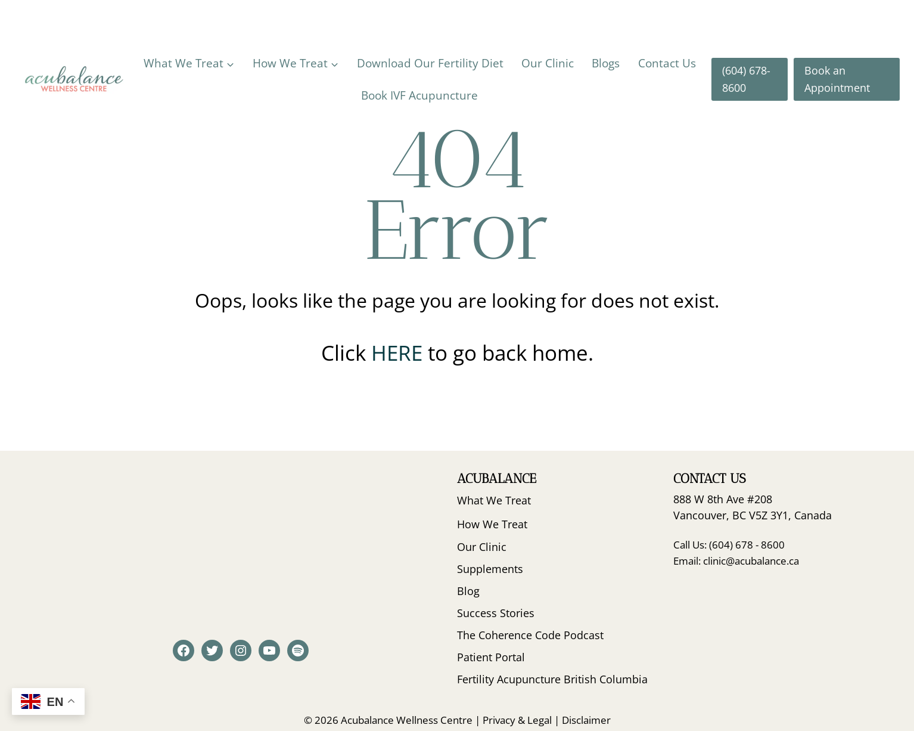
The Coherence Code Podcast (530, 635)
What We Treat (494, 500)
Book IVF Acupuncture (419, 95)
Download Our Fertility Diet (430, 63)
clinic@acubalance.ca (751, 561)
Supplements (490, 569)
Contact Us (667, 63)
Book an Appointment (837, 79)
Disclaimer (586, 720)
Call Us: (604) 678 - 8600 (729, 545)
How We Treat (492, 524)
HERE (399, 353)
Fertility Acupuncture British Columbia (552, 679)
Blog (468, 591)
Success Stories (495, 613)
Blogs (606, 63)
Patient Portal (491, 657)
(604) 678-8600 (746, 79)
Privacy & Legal (517, 720)
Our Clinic (547, 63)
